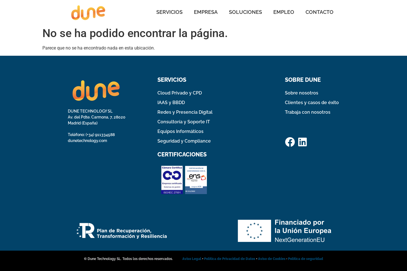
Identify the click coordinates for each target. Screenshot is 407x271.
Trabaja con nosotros (307, 112)
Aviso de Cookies (271, 259)
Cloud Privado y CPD (179, 93)
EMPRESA (206, 12)
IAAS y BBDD (171, 102)
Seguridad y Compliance (184, 141)
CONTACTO (320, 12)
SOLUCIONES (245, 12)
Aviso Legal (191, 259)
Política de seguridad (305, 259)
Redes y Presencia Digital (185, 112)
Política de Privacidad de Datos (230, 259)
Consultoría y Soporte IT (183, 121)
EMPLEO (283, 12)
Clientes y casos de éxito (312, 102)
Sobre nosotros (301, 93)
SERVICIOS (169, 12)
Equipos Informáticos (180, 131)
